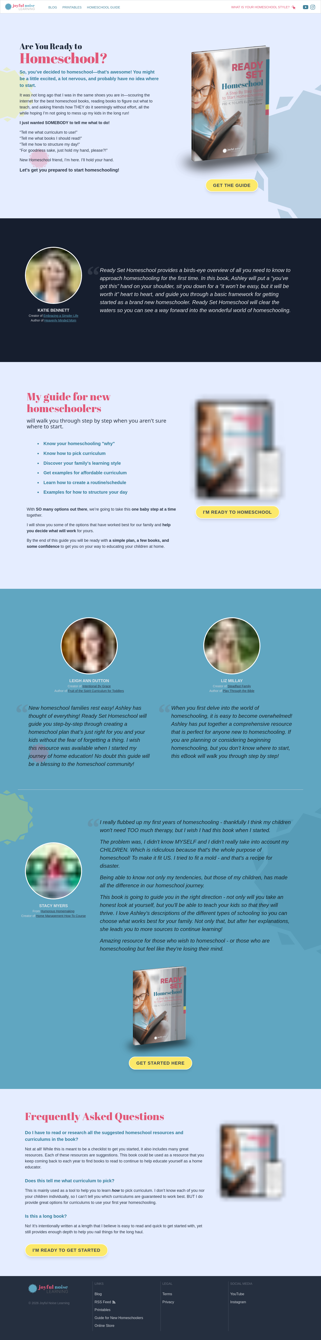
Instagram (238, 1302)
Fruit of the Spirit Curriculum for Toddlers (96, 691)
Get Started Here (160, 1063)
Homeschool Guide (103, 7)
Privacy (168, 1302)
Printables (72, 7)
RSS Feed (105, 1302)
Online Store (104, 1326)
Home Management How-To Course (61, 916)
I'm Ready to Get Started (66, 1250)
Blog (52, 7)
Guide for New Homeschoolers (119, 1318)
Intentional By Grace (96, 686)
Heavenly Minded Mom (60, 320)
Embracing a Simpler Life (60, 315)
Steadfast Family (239, 686)
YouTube (237, 1294)
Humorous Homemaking (57, 911)
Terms (167, 1294)
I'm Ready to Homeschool (237, 512)
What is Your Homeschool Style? (263, 7)
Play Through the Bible (238, 691)
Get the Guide (232, 185)
